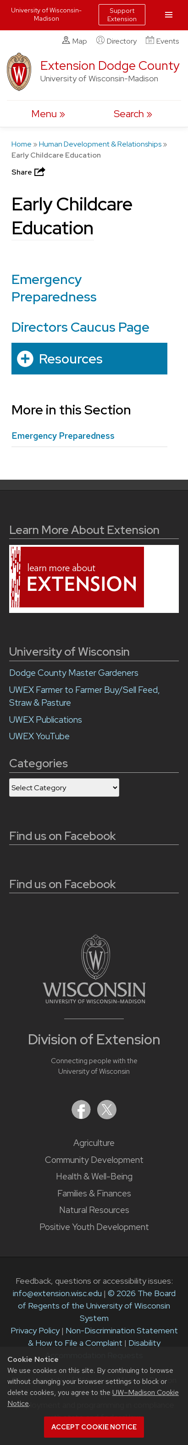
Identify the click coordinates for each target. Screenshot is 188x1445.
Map (74, 41)
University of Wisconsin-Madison (46, 14)
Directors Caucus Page (80, 327)
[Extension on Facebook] (82, 1116)
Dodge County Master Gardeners (73, 673)
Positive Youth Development (94, 1227)
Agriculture (94, 1143)
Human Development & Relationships (100, 144)
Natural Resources (94, 1210)
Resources (71, 358)
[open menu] (48, 114)
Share (29, 172)
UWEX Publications (45, 719)
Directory (116, 41)
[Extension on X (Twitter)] (106, 1116)
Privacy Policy (35, 1330)
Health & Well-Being (94, 1176)
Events (162, 41)
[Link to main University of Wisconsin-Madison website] (94, 1000)
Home (21, 144)
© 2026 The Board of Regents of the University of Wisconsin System (97, 1305)
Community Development (94, 1160)
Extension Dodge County (110, 65)
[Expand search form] (133, 113)
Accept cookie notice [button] (94, 1427)
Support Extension (122, 14)
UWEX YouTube (39, 736)
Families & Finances (94, 1193)
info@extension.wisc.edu (57, 1293)
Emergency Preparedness (54, 288)
